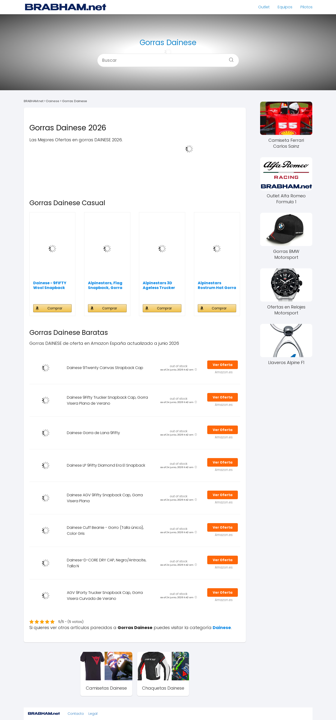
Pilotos (306, 7)
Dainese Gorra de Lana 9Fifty (93, 433)
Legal (92, 713)
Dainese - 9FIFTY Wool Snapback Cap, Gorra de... (49, 285)
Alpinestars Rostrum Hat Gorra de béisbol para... (217, 285)
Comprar (54, 308)
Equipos (285, 7)
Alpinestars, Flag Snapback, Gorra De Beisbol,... (105, 285)
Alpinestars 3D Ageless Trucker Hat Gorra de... (159, 285)
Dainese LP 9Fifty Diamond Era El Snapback (106, 465)
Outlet (264, 7)
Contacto (76, 713)
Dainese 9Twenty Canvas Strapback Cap (105, 367)
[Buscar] (229, 58)
